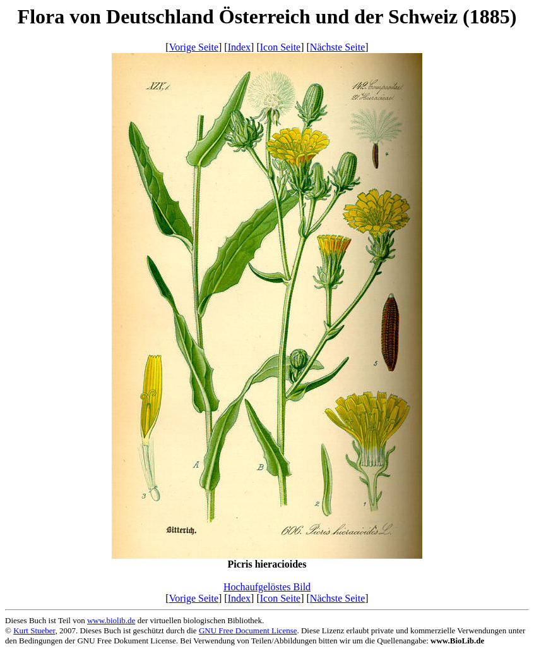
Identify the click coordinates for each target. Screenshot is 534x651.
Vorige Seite (193, 47)
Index (239, 47)
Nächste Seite (337, 47)
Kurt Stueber (34, 630)
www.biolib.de (111, 620)
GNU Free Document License (248, 630)
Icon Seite (280, 47)
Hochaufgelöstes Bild (267, 586)
